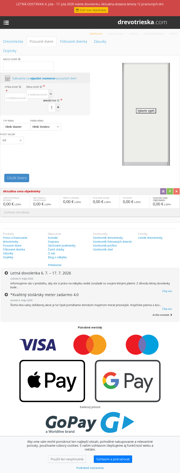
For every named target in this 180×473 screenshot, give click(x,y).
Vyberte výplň (146, 111)
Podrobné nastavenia (90, 468)
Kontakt (53, 238)
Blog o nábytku (57, 257)
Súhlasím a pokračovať (113, 459)
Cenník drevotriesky (150, 238)
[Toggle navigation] (6, 22)
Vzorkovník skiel (103, 249)
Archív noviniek (162, 315)
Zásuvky (100, 41)
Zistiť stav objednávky (91, 10)
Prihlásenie (54, 265)
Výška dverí (11, 86)
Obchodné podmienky (62, 245)
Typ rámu (8, 120)
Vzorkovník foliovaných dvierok (112, 241)
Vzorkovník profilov (105, 245)
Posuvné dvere (41, 41)
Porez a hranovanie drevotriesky (15, 239)
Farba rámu (37, 120)
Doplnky (9, 50)
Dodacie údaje (116, 33)
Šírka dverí (32, 86)
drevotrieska (142, 22)
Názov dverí (10, 59)
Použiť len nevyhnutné (67, 459)
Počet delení (7, 134)
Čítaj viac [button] (167, 291)
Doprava (134, 33)
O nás (51, 253)
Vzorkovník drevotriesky (108, 238)
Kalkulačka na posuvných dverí (44, 78)
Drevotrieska (13, 41)
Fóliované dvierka (73, 41)
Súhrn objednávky (154, 33)
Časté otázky (56, 249)
